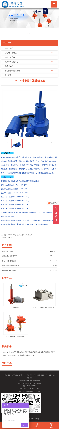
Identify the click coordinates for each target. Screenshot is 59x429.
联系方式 (51, 375)
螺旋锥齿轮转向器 (11, 62)
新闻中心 (44, 375)
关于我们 (15, 375)
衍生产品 (8, 75)
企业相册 (37, 375)
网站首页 (7, 375)
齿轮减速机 (9, 66)
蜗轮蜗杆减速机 (11, 53)
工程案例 (29, 375)
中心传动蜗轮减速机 (12, 71)
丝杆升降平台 (10, 57)
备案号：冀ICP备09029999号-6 (29, 419)
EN (39, 11)
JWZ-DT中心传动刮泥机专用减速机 (19, 235)
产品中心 (22, 375)
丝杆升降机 (9, 48)
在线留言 (29, 378)
